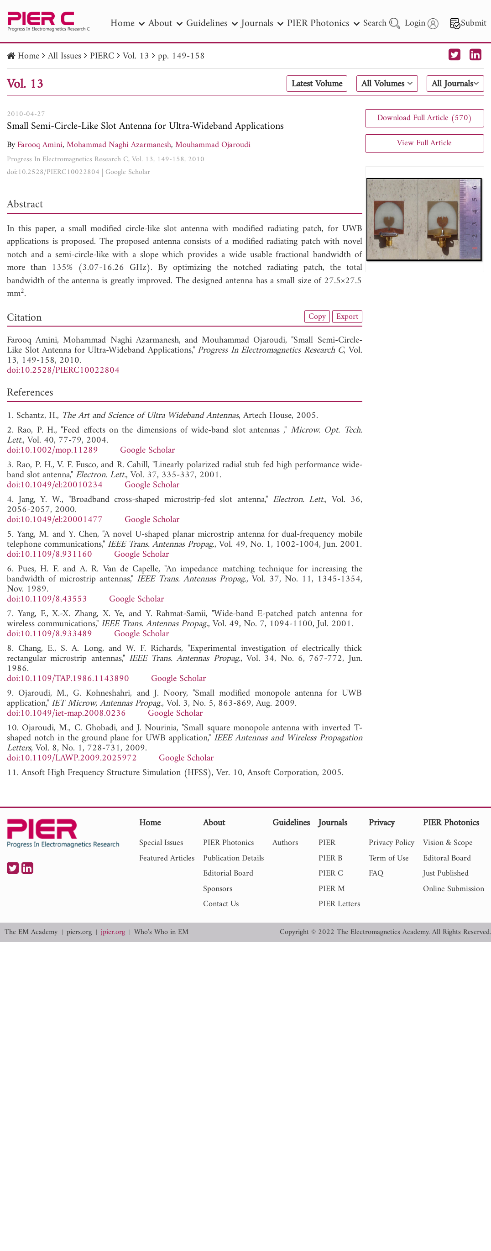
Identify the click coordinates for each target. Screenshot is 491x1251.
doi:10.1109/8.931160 (49, 555)
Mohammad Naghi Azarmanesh (119, 145)
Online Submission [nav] (453, 889)
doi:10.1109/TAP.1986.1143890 (68, 679)
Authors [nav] (285, 843)
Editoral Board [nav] (447, 858)
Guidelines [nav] (212, 23)
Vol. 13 (136, 56)
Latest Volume (317, 84)
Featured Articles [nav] (166, 858)
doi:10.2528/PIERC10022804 (53, 172)
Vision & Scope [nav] (448, 843)
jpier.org (113, 932)
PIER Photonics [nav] (323, 23)
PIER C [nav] (331, 873)
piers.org (79, 932)
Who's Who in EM (161, 932)
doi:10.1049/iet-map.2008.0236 (66, 714)
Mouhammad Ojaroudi (213, 145)
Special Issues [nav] (161, 843)
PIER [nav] (327, 843)
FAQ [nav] (376, 873)
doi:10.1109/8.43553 (47, 599)
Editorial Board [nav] (228, 873)
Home (28, 56)
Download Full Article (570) (424, 118)
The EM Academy (31, 932)
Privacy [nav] (382, 823)
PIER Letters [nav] (339, 904)
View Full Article (424, 143)
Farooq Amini (40, 145)
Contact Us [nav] (221, 904)
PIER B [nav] (330, 858)
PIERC (102, 56)
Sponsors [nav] (217, 889)
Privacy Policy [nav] (391, 843)
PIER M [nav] (332, 889)
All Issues (64, 56)
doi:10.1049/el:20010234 (55, 485)
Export (347, 316)
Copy (317, 316)
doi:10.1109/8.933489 (49, 634)
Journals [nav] (262, 23)
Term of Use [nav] (389, 858)
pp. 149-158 (181, 56)
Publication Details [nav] (233, 858)
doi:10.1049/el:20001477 (55, 520)
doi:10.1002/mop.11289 (52, 451)
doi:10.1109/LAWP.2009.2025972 (72, 758)
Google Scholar (127, 172)
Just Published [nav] (446, 873)
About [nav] (165, 23)
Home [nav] (127, 23)
